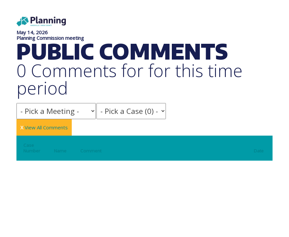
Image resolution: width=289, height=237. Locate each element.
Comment (90, 151)
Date (259, 151)
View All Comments (44, 127)
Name (60, 151)
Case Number (31, 148)
